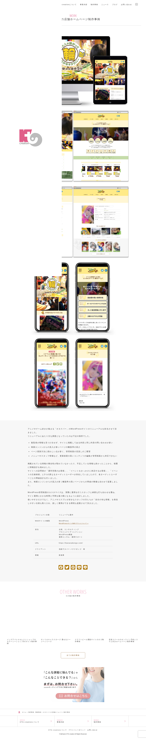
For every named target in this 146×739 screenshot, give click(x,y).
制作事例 (110, 722)
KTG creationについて (36, 722)
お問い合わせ (92, 732)
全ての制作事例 (73, 666)
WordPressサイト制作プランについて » (73, 523)
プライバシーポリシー (77, 732)
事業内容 (73, 722)
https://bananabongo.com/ (71, 543)
